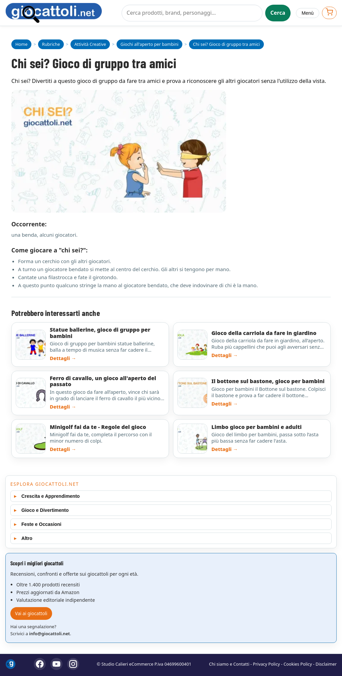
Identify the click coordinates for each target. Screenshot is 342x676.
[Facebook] (40, 664)
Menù (308, 13)
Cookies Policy (298, 664)
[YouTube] (56, 664)
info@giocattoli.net (49, 634)
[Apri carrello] (329, 13)
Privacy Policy (266, 664)
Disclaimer (326, 664)
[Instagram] (73, 664)
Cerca (278, 12)
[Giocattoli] (60, 13)
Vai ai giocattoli (31, 613)
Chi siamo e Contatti (229, 664)
